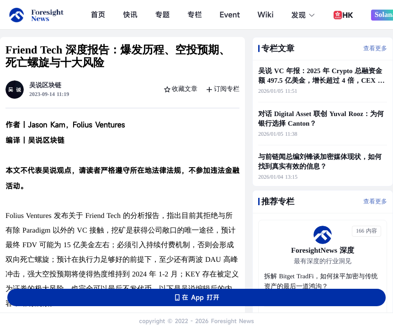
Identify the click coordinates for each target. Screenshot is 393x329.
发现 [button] (303, 15)
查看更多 (375, 48)
